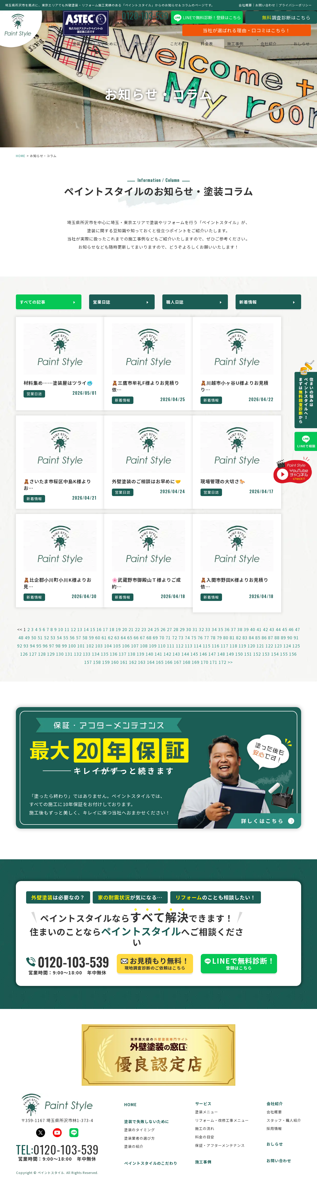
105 (117, 653)
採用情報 (274, 1136)
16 (99, 636)
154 (275, 661)
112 (180, 653)
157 (88, 669)
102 (90, 653)
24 (150, 636)
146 (203, 661)
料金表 (202, 45)
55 (65, 645)
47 (297, 636)
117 (224, 653)
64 (123, 645)
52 (46, 645)
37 (233, 636)
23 (143, 636)
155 (284, 661)
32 (201, 636)
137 (122, 661)
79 (219, 645)
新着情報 (250, 301)
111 (171, 653)
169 (195, 669)
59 (91, 645)
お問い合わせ (265, 5)
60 (97, 645)
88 (277, 645)
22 (137, 636)
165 (160, 669)
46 (291, 636)
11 (67, 636)
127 (33, 661)
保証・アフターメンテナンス (220, 1153)
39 (246, 636)
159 (106, 669)
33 (207, 636)
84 (251, 645)
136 (114, 661)
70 (161, 645)
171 (213, 669)
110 (162, 653)
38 (239, 636)
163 (142, 669)
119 (242, 653)
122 (269, 653)
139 (140, 661)
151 (248, 661)
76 (200, 645)
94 (32, 653)
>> (230, 669)
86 (264, 645)
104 (108, 653)
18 (111, 636)
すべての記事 (35, 301)
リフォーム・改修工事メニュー (222, 1128)
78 (213, 645)
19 (118, 636)
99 (64, 653)
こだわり (173, 45)
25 (156, 636)
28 (175, 636)
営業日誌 (104, 301)
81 (232, 645)
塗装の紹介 (133, 1154)
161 (124, 669)
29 (182, 636)
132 (78, 661)
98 (58, 653)
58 (85, 645)
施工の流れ (204, 1136)
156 (293, 661)
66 (136, 645)
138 (131, 661)
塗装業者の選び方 (139, 1146)
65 (129, 645)
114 (198, 653)
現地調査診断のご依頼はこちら (155, 972)
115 (206, 653)
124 (287, 653)
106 (126, 653)
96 (45, 653)
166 (169, 669)
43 (271, 636)
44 (278, 636)
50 (33, 645)
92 (19, 653)
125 (296, 653)
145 (194, 661)
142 (167, 661)
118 (233, 653)
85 (257, 645)
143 (176, 661)
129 (51, 661)
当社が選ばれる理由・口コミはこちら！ (241, 31)
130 (60, 661)
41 (259, 636)
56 (72, 645)
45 (284, 636)
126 (24, 661)
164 (151, 669)
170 (204, 669)
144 (185, 661)
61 (104, 645)
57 (78, 645)
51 (40, 645)
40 (252, 636)
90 (289, 645)
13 (79, 636)
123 (278, 653)
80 (225, 645)
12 (73, 636)
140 (149, 661)
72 (174, 645)
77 (206, 645)
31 (195, 636)
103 (99, 653)
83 (245, 645)
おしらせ (296, 45)
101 (81, 653)
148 (221, 661)
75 (193, 645)
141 (158, 661)
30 (188, 636)
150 (239, 661)
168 (187, 669)
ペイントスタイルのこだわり (150, 1171)
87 (270, 645)
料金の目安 (204, 1145)
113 (189, 653)
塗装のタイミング (139, 1137)
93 (26, 653)
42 (265, 636)
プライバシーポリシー (295, 5)
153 (266, 661)
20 (124, 636)
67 (142, 645)
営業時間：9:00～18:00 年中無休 (67, 972)
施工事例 (230, 45)
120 (251, 653)
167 (178, 669)
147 (212, 661)
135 (105, 661)
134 (96, 661)
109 (153, 653)
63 (117, 645)
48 (21, 645)
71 (168, 645)
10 (60, 636)
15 (92, 636)
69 (155, 645)
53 (53, 645)
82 (238, 645)
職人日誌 (177, 301)
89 (283, 645)
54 (59, 645)
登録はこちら (239, 972)
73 (181, 645)
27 (169, 636)
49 (27, 645)
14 (86, 636)
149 (230, 661)
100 (72, 653)
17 (105, 636)
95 (38, 653)
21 (131, 636)
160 (115, 669)
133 (87, 661)
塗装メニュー (206, 1120)
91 (296, 645)
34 (214, 636)
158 (97, 669)
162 (133, 669)
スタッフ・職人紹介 (284, 1128)
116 (215, 653)
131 (69, 661)
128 (42, 661)
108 (144, 653)
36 (227, 636)
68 (149, 645)
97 (51, 653)
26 (163, 636)
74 (187, 645)
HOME (20, 155)
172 (222, 669)
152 (257, 661)
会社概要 (245, 5)
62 (110, 645)
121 (260, 653)
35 (220, 636)
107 (135, 653)
